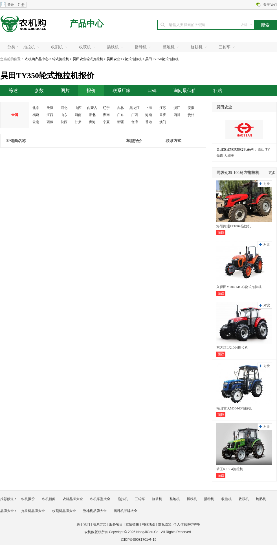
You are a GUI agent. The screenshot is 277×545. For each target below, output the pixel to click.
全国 (14, 115)
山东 (64, 115)
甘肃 (78, 122)
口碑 (152, 90)
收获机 (85, 47)
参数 (39, 90)
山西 (78, 108)
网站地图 (148, 524)
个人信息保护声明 (187, 524)
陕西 (64, 122)
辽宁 (106, 108)
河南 (78, 115)
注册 (21, 5)
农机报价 (28, 499)
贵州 (191, 115)
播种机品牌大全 (125, 511)
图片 (65, 90)
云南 (35, 122)
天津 (50, 108)
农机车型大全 (100, 499)
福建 (35, 115)
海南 (148, 115)
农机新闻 (49, 499)
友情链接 (132, 524)
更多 (272, 173)
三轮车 (224, 47)
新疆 (120, 122)
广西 (134, 115)
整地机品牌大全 (95, 511)
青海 (92, 122)
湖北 (92, 115)
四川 (176, 115)
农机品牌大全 (73, 499)
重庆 (162, 115)
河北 (64, 108)
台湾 (134, 122)
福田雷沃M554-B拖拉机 (234, 408)
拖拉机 (29, 47)
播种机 (141, 47)
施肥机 (261, 499)
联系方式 (99, 524)
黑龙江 (134, 108)
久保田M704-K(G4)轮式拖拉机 (238, 287)
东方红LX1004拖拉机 (232, 348)
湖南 (106, 115)
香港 (148, 122)
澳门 (162, 122)
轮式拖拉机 (60, 59)
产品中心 (87, 23)
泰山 (261, 149)
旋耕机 (197, 47)
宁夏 (106, 122)
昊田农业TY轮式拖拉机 (124, 59)
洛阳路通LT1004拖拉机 (233, 226)
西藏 (50, 122)
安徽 (191, 108)
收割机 (57, 47)
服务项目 (116, 524)
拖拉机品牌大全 (33, 511)
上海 (148, 108)
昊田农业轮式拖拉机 (88, 59)
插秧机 (113, 47)
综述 (13, 90)
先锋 (219, 156)
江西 (50, 115)
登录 (10, 5)
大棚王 (229, 156)
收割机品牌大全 (64, 511)
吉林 (120, 108)
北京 (35, 108)
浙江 (176, 108)
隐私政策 (165, 524)
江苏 (162, 108)
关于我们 (83, 524)
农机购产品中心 (37, 59)
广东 (120, 115)
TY (267, 149)
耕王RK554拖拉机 (229, 469)
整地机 (169, 47)
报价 (91, 90)
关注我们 (270, 4)
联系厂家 (122, 90)
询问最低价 (184, 90)
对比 (266, 184)
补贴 (217, 90)
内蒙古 (92, 108)
